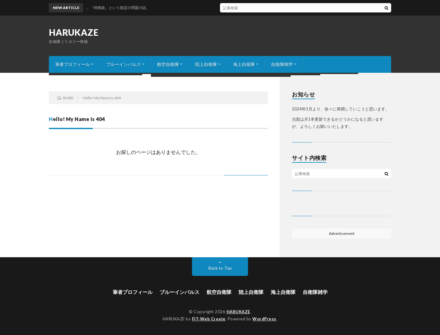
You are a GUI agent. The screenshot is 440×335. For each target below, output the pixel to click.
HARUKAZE (73, 32)
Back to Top (220, 268)
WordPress (264, 318)
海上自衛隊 (244, 64)
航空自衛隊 (168, 64)
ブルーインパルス (123, 64)
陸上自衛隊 (206, 64)
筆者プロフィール (72, 64)
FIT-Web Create (209, 318)
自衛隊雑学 (282, 64)
